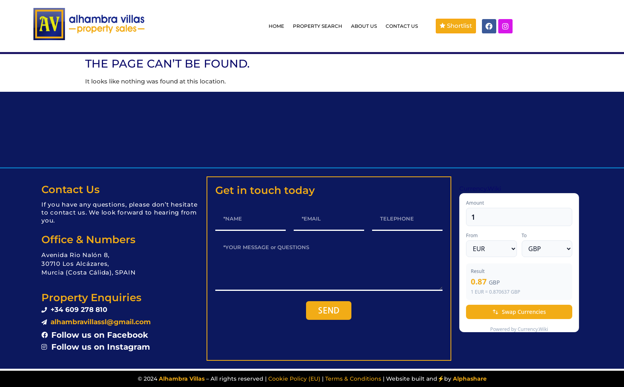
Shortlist (456, 25)
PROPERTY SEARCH (317, 26)
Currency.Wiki (480, 188)
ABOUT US (364, 26)
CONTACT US (402, 26)
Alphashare (470, 378)
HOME (276, 26)
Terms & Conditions (353, 378)
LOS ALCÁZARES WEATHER (312, 129)
